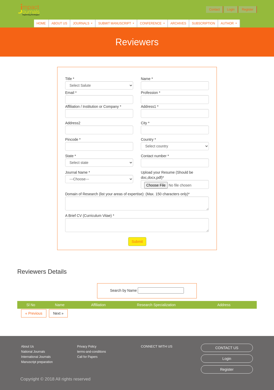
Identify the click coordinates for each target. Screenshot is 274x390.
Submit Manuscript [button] (115, 23)
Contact (214, 9)
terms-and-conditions (91, 351)
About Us (59, 23)
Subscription (203, 23)
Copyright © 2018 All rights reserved (55, 379)
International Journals (36, 357)
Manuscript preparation (37, 362)
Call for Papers (87, 357)
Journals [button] (81, 23)
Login (231, 9)
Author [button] (228, 23)
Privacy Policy (87, 346)
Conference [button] (151, 23)
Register (247, 9)
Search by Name (123, 290)
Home (41, 23)
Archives (178, 23)
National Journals (33, 351)
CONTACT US (226, 348)
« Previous (33, 313)
